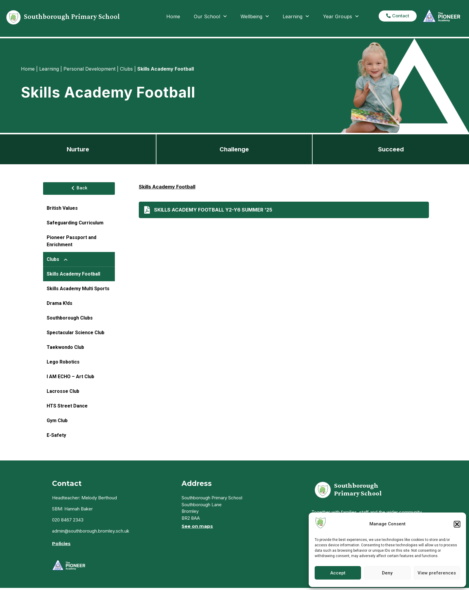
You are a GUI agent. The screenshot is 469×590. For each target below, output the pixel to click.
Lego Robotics (63, 362)
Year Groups (341, 16)
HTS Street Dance (67, 406)
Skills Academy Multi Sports (78, 288)
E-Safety (56, 435)
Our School (210, 16)
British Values (62, 208)
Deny (387, 573)
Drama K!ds (59, 303)
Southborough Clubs (70, 318)
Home (173, 16)
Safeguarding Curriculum (75, 223)
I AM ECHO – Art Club (70, 376)
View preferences (437, 573)
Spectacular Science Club (75, 332)
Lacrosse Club (63, 391)
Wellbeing (254, 16)
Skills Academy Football (73, 274)
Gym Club (57, 420)
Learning (296, 16)
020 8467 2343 (67, 520)
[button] (457, 524)
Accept (337, 573)
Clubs (60, 259)
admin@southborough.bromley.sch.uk (90, 531)
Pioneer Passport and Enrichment (71, 241)
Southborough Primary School (72, 16)
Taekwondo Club (65, 347)
